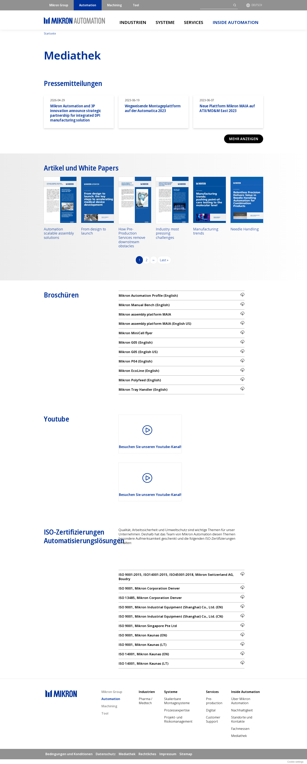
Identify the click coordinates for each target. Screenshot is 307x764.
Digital (210, 715)
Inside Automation (235, 22)
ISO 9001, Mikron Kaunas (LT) (181, 648)
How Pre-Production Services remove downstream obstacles (132, 237)
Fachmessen (240, 733)
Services (193, 22)
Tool (136, 5)
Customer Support (213, 724)
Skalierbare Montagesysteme (177, 706)
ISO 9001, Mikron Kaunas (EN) (181, 639)
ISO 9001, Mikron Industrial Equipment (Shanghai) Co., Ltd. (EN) (181, 610)
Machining (114, 5)
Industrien (132, 22)
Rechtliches (147, 759)
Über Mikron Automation (240, 706)
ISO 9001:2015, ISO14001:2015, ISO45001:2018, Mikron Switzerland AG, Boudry (181, 579)
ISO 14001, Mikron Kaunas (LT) (181, 667)
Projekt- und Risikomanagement (178, 724)
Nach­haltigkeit (242, 715)
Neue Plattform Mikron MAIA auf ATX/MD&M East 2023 (227, 108)
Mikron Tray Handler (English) (181, 391)
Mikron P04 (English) (181, 363)
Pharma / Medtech (145, 706)
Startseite (50, 33)
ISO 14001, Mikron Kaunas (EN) (181, 658)
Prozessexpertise (177, 715)
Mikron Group (58, 5)
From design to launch (93, 231)
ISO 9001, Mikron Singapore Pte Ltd (181, 629)
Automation (87, 5)
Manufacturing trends (205, 231)
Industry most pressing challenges (167, 233)
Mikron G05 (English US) (181, 353)
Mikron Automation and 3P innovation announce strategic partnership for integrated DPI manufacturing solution (75, 113)
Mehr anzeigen (243, 139)
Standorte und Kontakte (241, 724)
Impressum (167, 759)
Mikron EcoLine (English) (181, 372)
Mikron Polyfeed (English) (181, 382)
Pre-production (214, 706)
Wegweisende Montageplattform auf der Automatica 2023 (152, 108)
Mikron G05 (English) (181, 343)
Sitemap (185, 759)
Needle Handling (245, 229)
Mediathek (239, 740)
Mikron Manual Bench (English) (181, 305)
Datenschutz (106, 759)
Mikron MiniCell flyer (181, 334)
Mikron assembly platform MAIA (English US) (181, 324)
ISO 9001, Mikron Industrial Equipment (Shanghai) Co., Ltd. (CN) (181, 619)
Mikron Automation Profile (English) (181, 295)
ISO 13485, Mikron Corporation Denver (181, 600)
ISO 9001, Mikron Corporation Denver (181, 591)
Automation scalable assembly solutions (59, 233)
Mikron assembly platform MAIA (181, 314)
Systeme (165, 22)
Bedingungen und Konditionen (69, 759)
